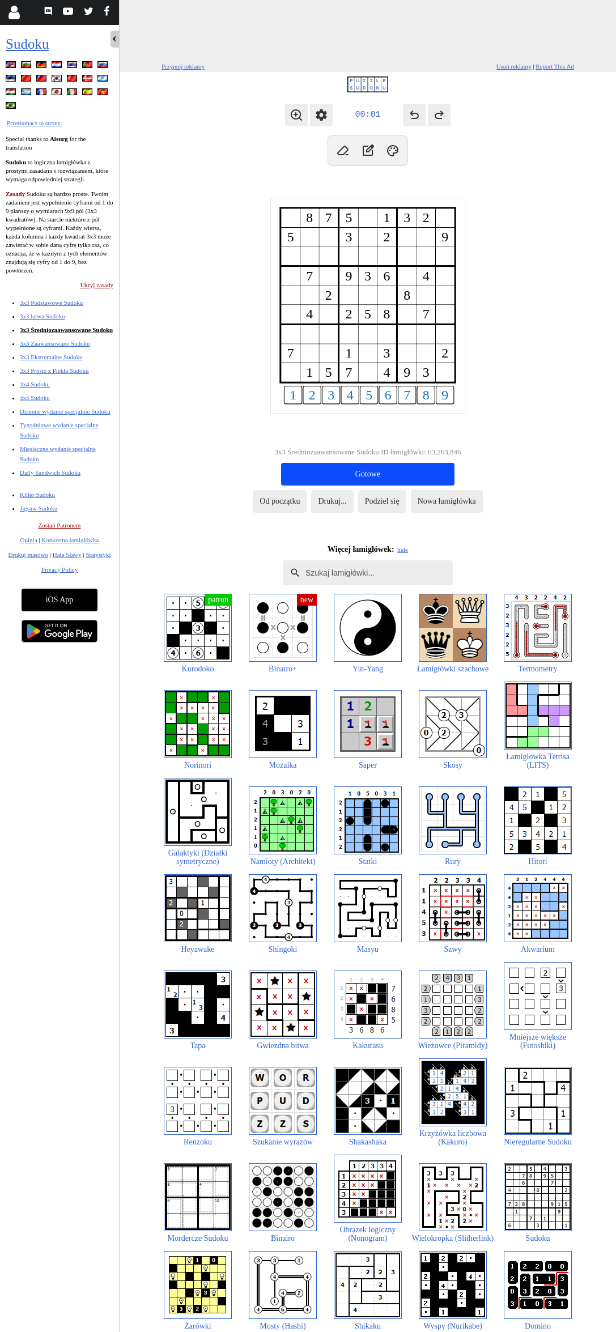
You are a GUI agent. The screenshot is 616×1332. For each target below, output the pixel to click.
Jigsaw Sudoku (38, 508)
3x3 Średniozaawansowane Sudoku (66, 329)
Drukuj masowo (28, 554)
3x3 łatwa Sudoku (42, 316)
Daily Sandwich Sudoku (50, 472)
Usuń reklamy (514, 66)
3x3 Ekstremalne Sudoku (51, 357)
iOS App (60, 599)
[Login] (14, 12)
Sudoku (27, 44)
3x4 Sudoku (35, 384)
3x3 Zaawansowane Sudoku (55, 343)
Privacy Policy (59, 569)
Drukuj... (332, 501)
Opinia (28, 540)
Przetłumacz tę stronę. (34, 123)
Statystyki (98, 554)
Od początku (280, 501)
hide (402, 549)
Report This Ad (555, 66)
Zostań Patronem (60, 525)
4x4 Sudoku (35, 397)
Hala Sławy (67, 554)
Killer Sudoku (37, 494)
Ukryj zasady (96, 285)
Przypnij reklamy (183, 66)
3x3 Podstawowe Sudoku (51, 302)
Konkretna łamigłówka (70, 540)
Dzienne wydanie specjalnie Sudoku (65, 411)
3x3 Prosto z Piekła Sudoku (54, 370)
